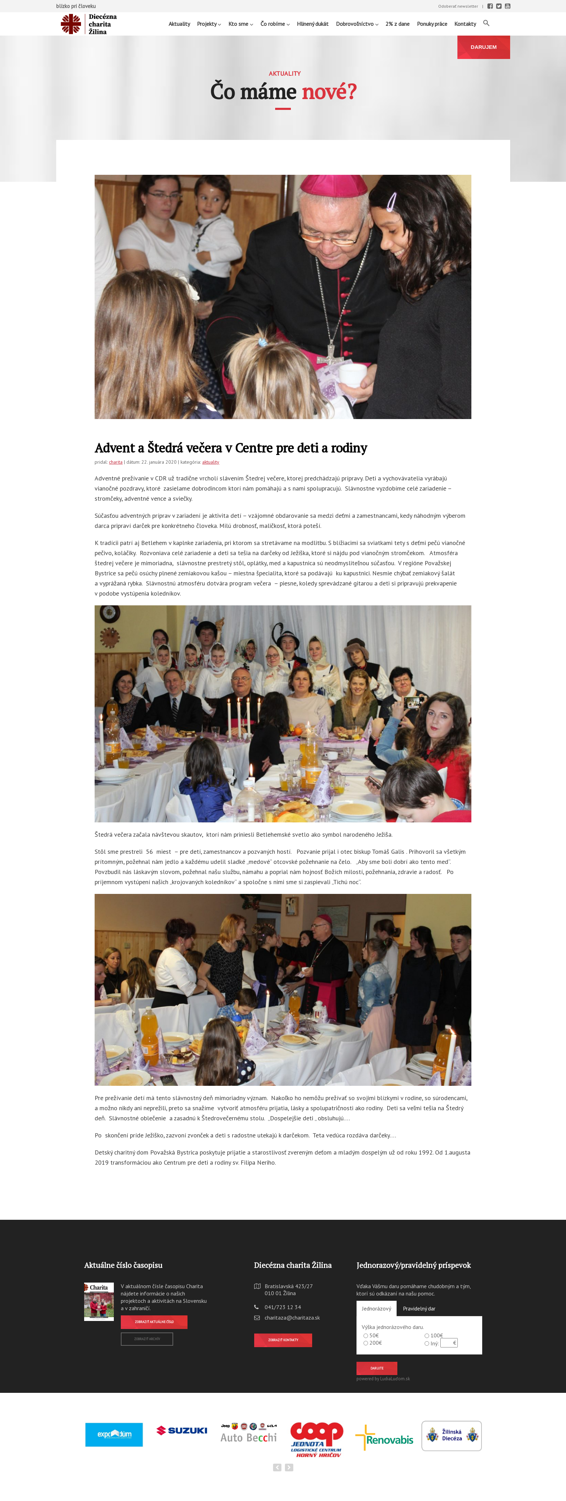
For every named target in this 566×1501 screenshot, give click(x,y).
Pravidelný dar (419, 1308)
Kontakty (465, 23)
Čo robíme (275, 23)
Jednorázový (376, 1308)
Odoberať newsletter (458, 6)
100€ (437, 1335)
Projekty (209, 23)
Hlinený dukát (313, 23)
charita (116, 462)
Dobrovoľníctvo (357, 23)
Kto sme (240, 23)
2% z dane (397, 23)
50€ (374, 1335)
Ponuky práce (432, 23)
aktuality (210, 462)
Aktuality (179, 23)
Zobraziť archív (147, 1339)
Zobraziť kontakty (283, 1340)
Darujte (376, 1368)
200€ (375, 1342)
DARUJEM (484, 47)
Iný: (435, 1343)
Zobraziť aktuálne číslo (154, 1322)
